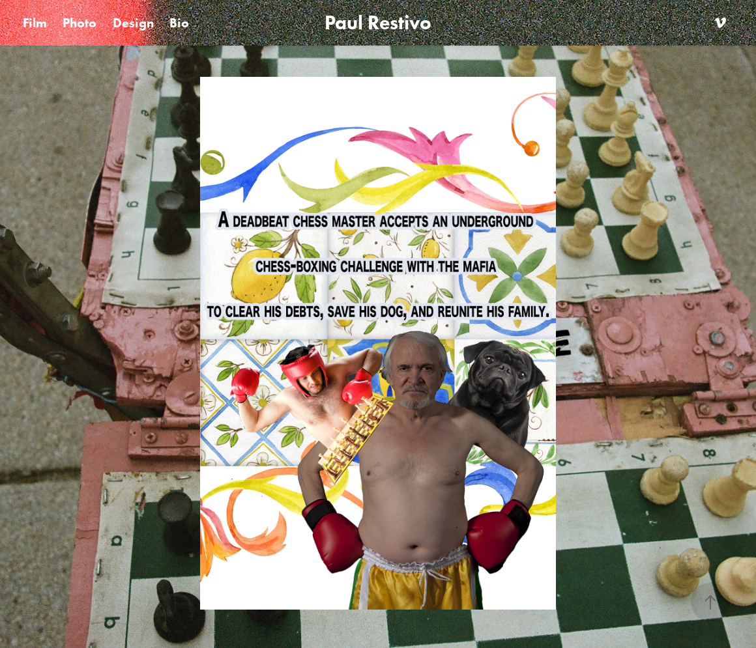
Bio (179, 23)
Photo (79, 23)
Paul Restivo (378, 22)
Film (35, 23)
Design (133, 23)
